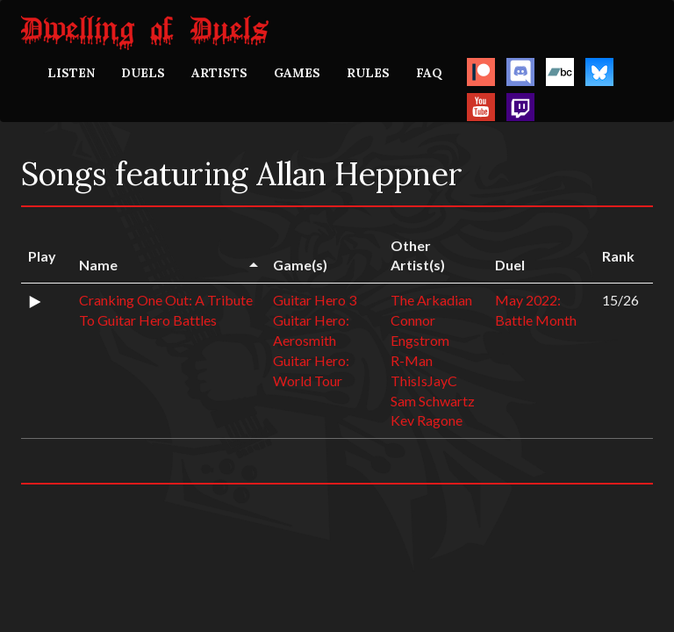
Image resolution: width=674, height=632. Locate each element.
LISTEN (71, 73)
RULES (368, 73)
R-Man (412, 360)
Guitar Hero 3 (314, 299)
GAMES (297, 73)
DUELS (143, 73)
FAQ (429, 73)
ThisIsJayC (424, 380)
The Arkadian (431, 299)
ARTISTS (219, 73)
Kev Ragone (426, 420)
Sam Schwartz (433, 400)
